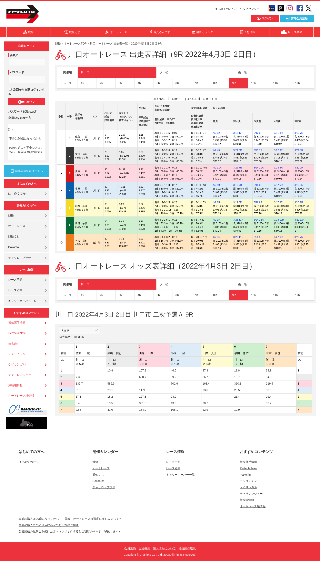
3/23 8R (278, 167)
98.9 (268, 390)
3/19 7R (237, 185)
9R (234, 83)
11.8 (237, 370)
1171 (142, 390)
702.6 (174, 383)
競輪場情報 (15, 385)
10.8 (110, 370)
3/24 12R (259, 219)
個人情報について (164, 548)
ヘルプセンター (250, 8)
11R (275, 83)
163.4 (206, 383)
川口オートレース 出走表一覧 (109, 43)
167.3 (142, 370)
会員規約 (130, 548)
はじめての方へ (224, 8)
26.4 (268, 396)
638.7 (142, 377)
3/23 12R (279, 219)
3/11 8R (278, 133)
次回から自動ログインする (26, 92)
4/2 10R (217, 185)
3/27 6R (278, 237)
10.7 (237, 377)
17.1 (78, 396)
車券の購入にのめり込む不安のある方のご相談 (49, 525)
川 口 (85, 72)
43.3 (173, 403)
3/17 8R (278, 202)
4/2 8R (216, 202)
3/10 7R (298, 133)
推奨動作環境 (187, 548)
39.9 (268, 370)
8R (215, 83)
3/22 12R (299, 219)
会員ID (14, 55)
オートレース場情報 (21, 395)
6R (177, 83)
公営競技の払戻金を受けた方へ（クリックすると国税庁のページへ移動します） (70, 531)
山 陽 (242, 72)
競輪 (11, 215)
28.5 (237, 390)
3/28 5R (258, 237)
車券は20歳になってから (25, 138)
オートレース (16, 226)
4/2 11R (217, 167)
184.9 (142, 409)
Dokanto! (14, 247)
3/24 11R (259, 167)
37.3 (205, 370)
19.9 (237, 409)
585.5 (110, 383)
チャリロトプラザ (19, 257)
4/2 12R (217, 133)
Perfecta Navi (17, 333)
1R (82, 83)
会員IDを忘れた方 (19, 117)
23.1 (110, 390)
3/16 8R (298, 185)
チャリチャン (17, 354)
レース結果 (15, 290)
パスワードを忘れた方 (22, 111)
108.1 (174, 409)
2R (101, 83)
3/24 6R (237, 150)
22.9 (205, 409)
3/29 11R (238, 237)
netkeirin (13, 343)
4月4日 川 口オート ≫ (203, 98)
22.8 (78, 409)
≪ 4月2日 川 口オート (168, 98)
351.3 (142, 403)
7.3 (78, 377)
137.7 (79, 383)
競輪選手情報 (17, 322)
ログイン (26, 102)
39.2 (173, 377)
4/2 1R (216, 219)
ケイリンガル (17, 364)
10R (253, 83)
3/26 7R (298, 237)
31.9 (78, 390)
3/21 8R (298, 150)
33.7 (268, 403)
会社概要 (144, 548)
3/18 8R (258, 185)
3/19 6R (237, 202)
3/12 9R (258, 133)
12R (297, 83)
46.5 (173, 370)
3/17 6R (278, 185)
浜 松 (164, 72)
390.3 (237, 383)
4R (139, 83)
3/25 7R (237, 167)
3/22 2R (298, 167)
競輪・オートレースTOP (71, 43)
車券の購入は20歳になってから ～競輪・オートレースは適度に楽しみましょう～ (73, 518)
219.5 (269, 383)
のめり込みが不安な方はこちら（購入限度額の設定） (26, 150)
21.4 (237, 396)
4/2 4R (216, 150)
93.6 (205, 390)
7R (196, 83)
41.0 (110, 409)
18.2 (110, 396)
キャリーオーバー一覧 (22, 300)
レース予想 (15, 279)
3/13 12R (238, 133)
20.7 (205, 403)
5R (158, 83)
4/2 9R (216, 237)
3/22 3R (278, 150)
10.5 (110, 403)
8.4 (78, 403)
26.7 (205, 377)
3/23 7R (258, 150)
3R (120, 83)
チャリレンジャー (19, 374)
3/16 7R (298, 202)
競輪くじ (14, 236)
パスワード (17, 72)
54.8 (268, 377)
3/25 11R (238, 219)
